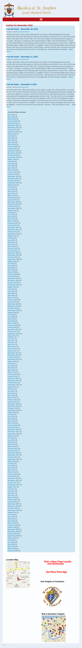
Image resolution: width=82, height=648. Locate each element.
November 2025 (13, 127)
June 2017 (11, 340)
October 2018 (12, 308)
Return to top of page (10, 644)
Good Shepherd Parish (23, 32)
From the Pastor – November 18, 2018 (22, 29)
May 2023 (11, 191)
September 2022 (13, 208)
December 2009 (13, 529)
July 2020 (11, 263)
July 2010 (11, 514)
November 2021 (13, 229)
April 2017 (11, 344)
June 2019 (11, 291)
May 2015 (11, 393)
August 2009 (12, 538)
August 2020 (12, 261)
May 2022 (11, 217)
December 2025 (13, 125)
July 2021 (11, 238)
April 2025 (11, 142)
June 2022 (11, 215)
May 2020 (11, 268)
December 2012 (13, 453)
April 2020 (11, 270)
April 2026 (11, 117)
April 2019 (11, 295)
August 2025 (12, 134)
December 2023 (13, 176)
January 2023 (12, 200)
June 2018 (11, 317)
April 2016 (11, 370)
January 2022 (12, 225)
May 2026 (11, 115)
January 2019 (12, 302)
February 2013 (13, 448)
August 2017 (12, 336)
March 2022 (12, 221)
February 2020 (13, 274)
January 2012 (12, 476)
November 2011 (13, 480)
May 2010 (11, 519)
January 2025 (12, 149)
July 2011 (11, 489)
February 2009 (13, 551)
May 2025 (11, 140)
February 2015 (13, 400)
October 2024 (12, 155)
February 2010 (13, 525)
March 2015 (12, 397)
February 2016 (13, 374)
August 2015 (12, 387)
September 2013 (13, 434)
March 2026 (12, 119)
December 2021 (13, 227)
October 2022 (12, 206)
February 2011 (13, 500)
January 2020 (12, 276)
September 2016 (13, 359)
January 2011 (12, 502)
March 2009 (12, 548)
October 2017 (12, 332)
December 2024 (13, 151)
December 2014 (13, 404)
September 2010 (13, 510)
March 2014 (12, 423)
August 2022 (12, 210)
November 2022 (13, 204)
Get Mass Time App (56, 572)
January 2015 (12, 402)
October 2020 (12, 257)
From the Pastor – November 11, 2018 (22, 57)
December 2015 (13, 378)
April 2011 (11, 495)
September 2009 (13, 536)
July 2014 (11, 414)
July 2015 (11, 389)
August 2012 (12, 461)
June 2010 (11, 517)
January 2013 (12, 451)
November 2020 (13, 255)
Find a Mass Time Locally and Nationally (57, 562)
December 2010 (13, 504)
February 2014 (13, 425)
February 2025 (13, 146)
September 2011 (13, 485)
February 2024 (13, 172)
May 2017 (11, 342)
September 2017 (13, 334)
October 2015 (12, 383)
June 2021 (11, 240)
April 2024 (11, 168)
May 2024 (11, 166)
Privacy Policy (74, 647)
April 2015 (11, 395)
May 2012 (11, 468)
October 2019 (12, 283)
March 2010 (12, 523)
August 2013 (12, 436)
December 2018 (13, 304)
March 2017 (12, 346)
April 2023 (11, 193)
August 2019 (12, 287)
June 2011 (11, 491)
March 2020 (12, 272)
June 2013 (11, 440)
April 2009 (11, 546)
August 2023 (12, 185)
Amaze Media (66, 647)
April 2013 (11, 444)
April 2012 (11, 470)
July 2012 (11, 463)
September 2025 (13, 132)
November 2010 (13, 506)
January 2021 (12, 251)
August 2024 (12, 159)
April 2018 (11, 321)
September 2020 (13, 259)
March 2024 (12, 170)
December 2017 (13, 329)
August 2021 (12, 236)
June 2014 (11, 417)
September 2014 (13, 410)
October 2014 (12, 408)
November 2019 (13, 280)
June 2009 (11, 542)
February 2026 (13, 121)
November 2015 (13, 380)
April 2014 (11, 421)
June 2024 (11, 163)
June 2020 (11, 266)
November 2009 (13, 531)
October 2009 (12, 534)
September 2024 (13, 157)
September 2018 (13, 310)
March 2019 (12, 297)
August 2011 (12, 487)
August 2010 (12, 512)
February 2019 (13, 300)
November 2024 (13, 153)
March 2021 (12, 246)
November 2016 (13, 355)
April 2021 (11, 244)
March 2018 (12, 323)
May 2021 (11, 242)
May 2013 (11, 442)
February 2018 (13, 325)
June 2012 (11, 465)
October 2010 (12, 508)
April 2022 (11, 219)
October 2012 (12, 457)
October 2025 (12, 129)
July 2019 (11, 289)
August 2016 (12, 361)
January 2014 (12, 427)
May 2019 (11, 293)
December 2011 (13, 478)
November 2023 (13, 178)
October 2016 (12, 357)
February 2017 (13, 349)
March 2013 (12, 446)
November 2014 (13, 406)
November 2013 (13, 431)
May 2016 (11, 368)
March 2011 (12, 497)
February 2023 (13, 198)
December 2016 (13, 353)
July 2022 (11, 212)
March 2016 (12, 372)
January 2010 (12, 527)
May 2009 (11, 544)
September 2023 (13, 183)
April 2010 (11, 521)
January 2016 (12, 376)
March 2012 (12, 472)
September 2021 (13, 234)
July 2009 (11, 540)
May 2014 (11, 419)
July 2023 (11, 187)
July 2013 (11, 438)
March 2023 (12, 195)
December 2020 (13, 253)
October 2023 (12, 181)
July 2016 (11, 363)
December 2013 (13, 429)
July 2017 (11, 338)
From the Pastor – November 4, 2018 (21, 84)
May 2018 (11, 319)
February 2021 (13, 249)
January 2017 (12, 351)
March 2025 (12, 144)
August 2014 (12, 412)
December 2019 (13, 278)
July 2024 (11, 161)
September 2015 (13, 385)
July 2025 (11, 136)
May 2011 (11, 493)
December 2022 (13, 202)
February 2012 (13, 474)
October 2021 (12, 232)
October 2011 (12, 483)
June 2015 (11, 391)
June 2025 (11, 138)
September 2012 (13, 459)
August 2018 (12, 312)
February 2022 (13, 223)
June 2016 (11, 366)
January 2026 (12, 123)
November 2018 (13, 306)
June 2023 (11, 189)
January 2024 (12, 174)
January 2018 (12, 327)
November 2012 (13, 455)
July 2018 (11, 314)
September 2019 (13, 285)
